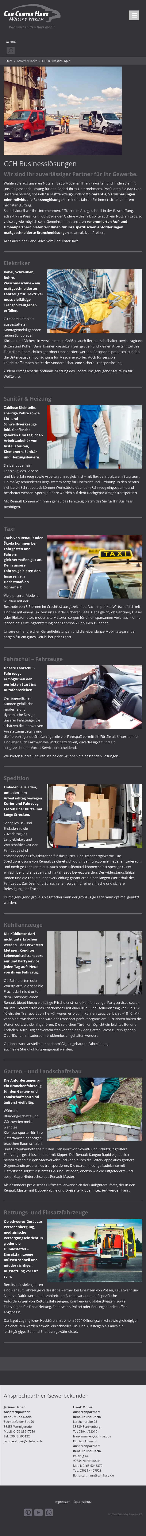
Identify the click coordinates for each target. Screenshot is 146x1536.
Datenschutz (82, 1502)
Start (9, 61)
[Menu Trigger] (134, 15)
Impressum (63, 1502)
